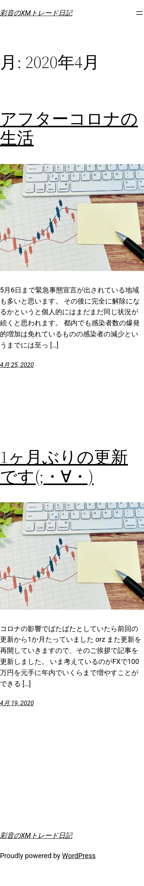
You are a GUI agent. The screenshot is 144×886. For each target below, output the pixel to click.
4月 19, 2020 (17, 703)
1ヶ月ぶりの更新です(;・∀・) (64, 467)
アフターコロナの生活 (69, 128)
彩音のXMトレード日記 (36, 13)
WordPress (79, 856)
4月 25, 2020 (17, 364)
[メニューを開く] (139, 13)
